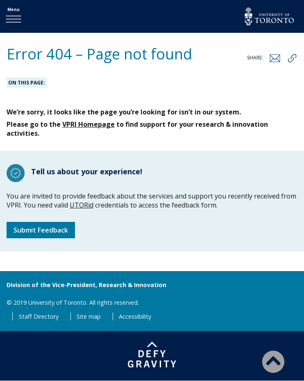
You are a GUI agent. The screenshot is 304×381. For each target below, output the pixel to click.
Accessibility (135, 316)
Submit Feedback (41, 230)
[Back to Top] (273, 361)
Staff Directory (39, 316)
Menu (13, 9)
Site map (89, 316)
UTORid (81, 205)
